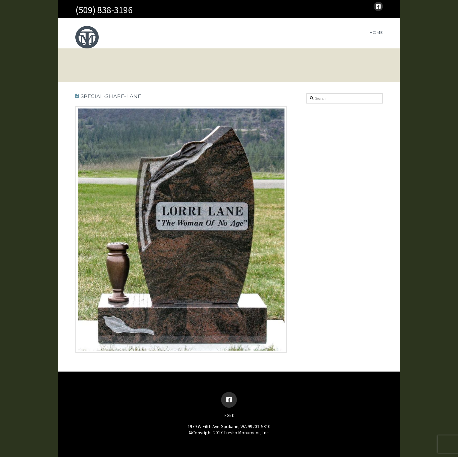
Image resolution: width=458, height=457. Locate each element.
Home (229, 416)
